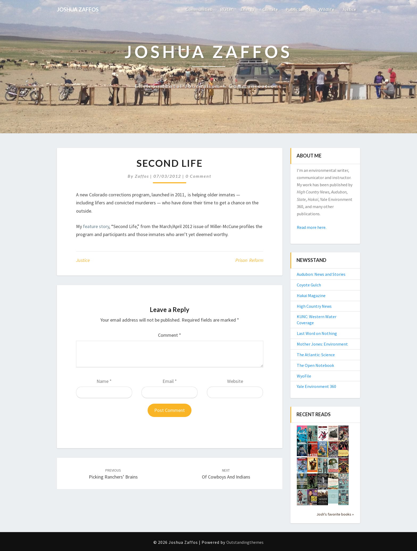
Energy (248, 9)
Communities (199, 9)
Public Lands (298, 9)
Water (226, 9)
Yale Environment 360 (316, 386)
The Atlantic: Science (316, 354)
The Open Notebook (315, 365)
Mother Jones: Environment (322, 344)
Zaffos (142, 176)
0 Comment (198, 176)
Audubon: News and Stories (321, 274)
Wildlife (326, 9)
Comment (169, 335)
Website (235, 381)
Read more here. (311, 227)
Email (169, 381)
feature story (96, 226)
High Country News (314, 306)
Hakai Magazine (311, 295)
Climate (270, 9)
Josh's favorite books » (335, 514)
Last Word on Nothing (317, 333)
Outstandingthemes (245, 542)
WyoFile (304, 376)
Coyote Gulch (309, 284)
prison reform (249, 260)
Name (104, 381)
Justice (349, 9)
